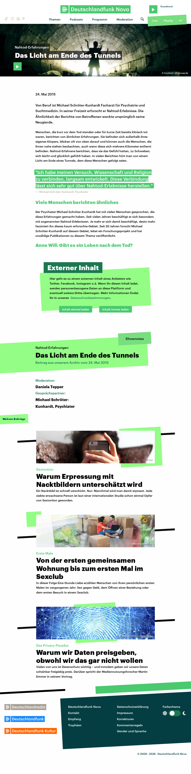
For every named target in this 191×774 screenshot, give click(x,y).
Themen (54, 19)
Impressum (125, 713)
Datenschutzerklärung (132, 706)
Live (155, 20)
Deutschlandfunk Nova (84, 706)
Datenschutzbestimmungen (90, 297)
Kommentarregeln (130, 725)
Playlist (168, 20)
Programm (99, 19)
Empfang (74, 719)
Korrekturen (125, 719)
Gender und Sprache (131, 731)
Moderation (125, 19)
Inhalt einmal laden (75, 309)
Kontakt (73, 713)
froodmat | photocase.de (176, 73)
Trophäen (75, 725)
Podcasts (76, 19)
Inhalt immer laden (115, 309)
